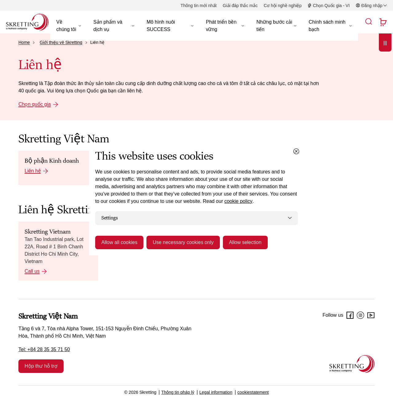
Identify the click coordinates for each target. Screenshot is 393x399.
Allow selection (245, 242)
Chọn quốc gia (34, 104)
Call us (32, 271)
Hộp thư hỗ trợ (41, 366)
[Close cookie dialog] (296, 151)
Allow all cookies (119, 242)
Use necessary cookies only (183, 242)
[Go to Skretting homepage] (27, 22)
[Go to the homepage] (352, 364)
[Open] (385, 56)
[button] (68, 26)
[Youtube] (371, 315)
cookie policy (238, 201)
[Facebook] (350, 315)
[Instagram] (360, 315)
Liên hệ (33, 170)
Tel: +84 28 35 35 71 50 (44, 349)
